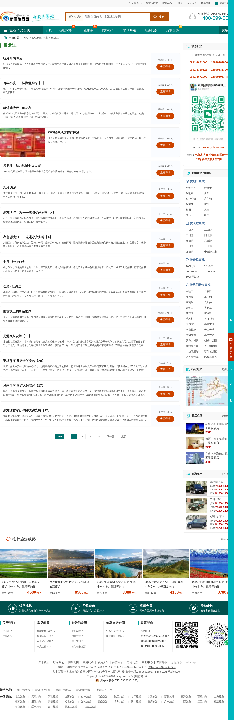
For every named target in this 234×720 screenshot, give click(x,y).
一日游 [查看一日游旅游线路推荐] (189, 229)
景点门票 (151, 30)
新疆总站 (169, 696)
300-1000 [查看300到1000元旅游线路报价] (191, 271)
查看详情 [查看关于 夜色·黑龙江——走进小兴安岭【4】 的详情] (165, 245)
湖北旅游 (70, 701)
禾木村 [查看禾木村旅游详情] (189, 318)
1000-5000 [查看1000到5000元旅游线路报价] (210, 271)
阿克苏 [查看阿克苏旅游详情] (189, 204)
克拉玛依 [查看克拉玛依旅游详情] (191, 198)
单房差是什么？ (45, 636)
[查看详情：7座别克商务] (196, 523)
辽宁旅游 (36, 706)
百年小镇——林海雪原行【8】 (24, 83)
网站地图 (73, 662)
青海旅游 (186, 696)
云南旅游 (103, 701)
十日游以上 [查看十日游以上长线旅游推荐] (210, 251)
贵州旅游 (119, 701)
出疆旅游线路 (22, 689)
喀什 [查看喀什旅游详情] (206, 204)
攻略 (226, 30)
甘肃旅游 (136, 696)
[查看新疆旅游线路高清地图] (208, 391)
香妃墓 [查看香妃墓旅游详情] (208, 307)
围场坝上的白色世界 (17, 311)
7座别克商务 (217, 516)
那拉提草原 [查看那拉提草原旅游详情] (192, 346)
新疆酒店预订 (83, 689)
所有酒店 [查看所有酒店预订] (226, 415)
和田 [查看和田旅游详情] (188, 209)
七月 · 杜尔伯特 (13, 262)
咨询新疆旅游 (213, 350)
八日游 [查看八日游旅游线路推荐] (208, 246)
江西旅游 (202, 701)
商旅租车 (108, 30)
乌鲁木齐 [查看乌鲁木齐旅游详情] (191, 187)
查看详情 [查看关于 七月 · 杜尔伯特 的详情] (165, 270)
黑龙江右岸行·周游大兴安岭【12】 (27, 410)
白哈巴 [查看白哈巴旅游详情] (189, 291)
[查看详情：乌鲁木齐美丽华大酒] (195, 428)
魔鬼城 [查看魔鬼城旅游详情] (189, 296)
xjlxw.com (125, 676)
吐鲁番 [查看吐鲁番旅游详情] (208, 187)
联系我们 (58, 662)
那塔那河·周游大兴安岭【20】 (24, 361)
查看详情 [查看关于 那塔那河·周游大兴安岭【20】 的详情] (165, 369)
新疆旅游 (65, 30)
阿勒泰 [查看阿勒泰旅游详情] (189, 193)
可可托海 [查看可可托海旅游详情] (209, 318)
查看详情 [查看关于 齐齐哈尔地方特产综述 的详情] (165, 145)
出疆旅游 (87, 30)
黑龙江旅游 (71, 706)
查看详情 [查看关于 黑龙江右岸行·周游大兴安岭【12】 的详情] (165, 418)
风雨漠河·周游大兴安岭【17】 (24, 385)
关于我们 (43, 662)
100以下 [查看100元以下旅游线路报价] (190, 266)
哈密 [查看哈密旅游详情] (206, 215)
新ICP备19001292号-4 (162, 666)
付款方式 (192, 3)
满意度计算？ (44, 646)
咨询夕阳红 (213, 378)
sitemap (191, 662)
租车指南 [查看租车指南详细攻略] (226, 474)
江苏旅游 (20, 701)
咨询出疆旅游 (213, 357)
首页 (49, 30)
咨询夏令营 (213, 364)
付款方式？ (77, 636)
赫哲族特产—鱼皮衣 (17, 108)
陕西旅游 (119, 696)
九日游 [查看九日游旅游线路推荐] (189, 251)
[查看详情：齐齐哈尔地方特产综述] (22, 142)
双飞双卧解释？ (45, 641)
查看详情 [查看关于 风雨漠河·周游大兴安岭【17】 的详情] (165, 393)
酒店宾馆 (129, 30)
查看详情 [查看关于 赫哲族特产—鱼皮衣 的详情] (165, 116)
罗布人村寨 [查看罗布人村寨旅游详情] (192, 340)
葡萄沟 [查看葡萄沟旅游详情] (189, 302)
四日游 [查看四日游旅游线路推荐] (208, 235)
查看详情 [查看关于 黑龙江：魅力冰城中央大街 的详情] (165, 172)
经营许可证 (152, 3)
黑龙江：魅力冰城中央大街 (22, 165)
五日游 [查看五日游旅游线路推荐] (189, 240)
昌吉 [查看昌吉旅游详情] (206, 209)
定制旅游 (172, 30)
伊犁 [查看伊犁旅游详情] (206, 193)
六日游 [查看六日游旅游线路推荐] (208, 240)
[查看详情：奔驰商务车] (196, 488)
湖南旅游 (86, 701)
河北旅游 (53, 696)
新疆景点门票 (104, 689)
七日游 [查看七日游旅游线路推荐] (189, 246)
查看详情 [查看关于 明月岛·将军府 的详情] (165, 66)
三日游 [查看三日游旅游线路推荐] (189, 235)
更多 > (224, 539)
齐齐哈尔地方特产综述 (63, 132)
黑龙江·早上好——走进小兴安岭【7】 (29, 212)
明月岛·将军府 (13, 58)
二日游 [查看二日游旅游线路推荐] (208, 229)
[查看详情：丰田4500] (196, 505)
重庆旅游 (153, 701)
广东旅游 (169, 701)
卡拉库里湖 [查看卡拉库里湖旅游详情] (192, 351)
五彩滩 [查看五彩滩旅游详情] (208, 291)
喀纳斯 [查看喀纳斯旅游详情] (208, 313)
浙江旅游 (36, 701)
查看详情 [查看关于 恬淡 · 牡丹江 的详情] (165, 294)
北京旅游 (20, 696)
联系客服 (206, 3)
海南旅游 (20, 706)
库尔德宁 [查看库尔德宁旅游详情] (191, 324)
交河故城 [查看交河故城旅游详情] (191, 335)
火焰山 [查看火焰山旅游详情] (189, 307)
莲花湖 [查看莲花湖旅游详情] (189, 313)
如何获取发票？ (80, 646)
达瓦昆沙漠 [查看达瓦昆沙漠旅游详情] (192, 357)
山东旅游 (86, 696)
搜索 (159, 17)
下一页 (110, 436)
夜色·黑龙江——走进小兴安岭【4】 (27, 237)
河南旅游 (103, 696)
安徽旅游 (53, 701)
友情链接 (161, 662)
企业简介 (7, 630)
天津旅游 (36, 696)
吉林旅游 (53, 706)
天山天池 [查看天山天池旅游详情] (209, 329)
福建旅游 (219, 701)
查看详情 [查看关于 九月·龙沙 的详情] (165, 195)
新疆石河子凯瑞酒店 (217, 438)
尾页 (123, 436)
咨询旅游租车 (213, 371)
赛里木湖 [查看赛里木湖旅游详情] (209, 324)
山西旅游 (70, 696)
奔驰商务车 (216, 481)
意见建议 (145, 630)
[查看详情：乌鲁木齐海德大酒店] (195, 458)
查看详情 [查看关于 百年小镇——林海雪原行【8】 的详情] (165, 91)
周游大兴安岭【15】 (17, 336)
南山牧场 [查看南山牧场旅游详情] (191, 329)
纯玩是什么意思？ (46, 630)
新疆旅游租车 (63, 689)
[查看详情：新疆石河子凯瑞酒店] (195, 443)
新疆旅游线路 (43, 689)
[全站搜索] (116, 17)
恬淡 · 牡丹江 (12, 286)
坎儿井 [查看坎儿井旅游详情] (208, 302)
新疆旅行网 (140, 676)
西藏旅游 (202, 696)
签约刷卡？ (77, 630)
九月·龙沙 (9, 187)
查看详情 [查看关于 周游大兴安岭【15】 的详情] (165, 344)
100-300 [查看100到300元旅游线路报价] (209, 266)
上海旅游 (219, 696)
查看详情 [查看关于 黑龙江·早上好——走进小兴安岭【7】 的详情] (165, 220)
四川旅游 (136, 701)
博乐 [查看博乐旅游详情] (188, 215)
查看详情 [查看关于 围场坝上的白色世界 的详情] (165, 319)
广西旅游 (186, 701)
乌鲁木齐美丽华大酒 (217, 423)
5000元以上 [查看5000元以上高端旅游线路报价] (192, 276)
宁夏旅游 (153, 696)
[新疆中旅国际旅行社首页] (31, 16)
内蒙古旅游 (90, 706)
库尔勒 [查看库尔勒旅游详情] (208, 198)
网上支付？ (77, 641)
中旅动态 (7, 636)
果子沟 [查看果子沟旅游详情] (208, 296)
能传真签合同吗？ (115, 636)
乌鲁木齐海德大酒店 (217, 453)
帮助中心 (167, 3)
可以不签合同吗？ (115, 630)
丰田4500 (215, 499)
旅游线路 (88, 662)
